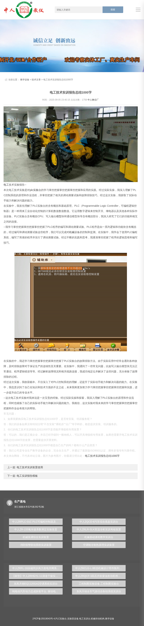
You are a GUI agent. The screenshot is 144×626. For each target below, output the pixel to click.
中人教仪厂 (93, 99)
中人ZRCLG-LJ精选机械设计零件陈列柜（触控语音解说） (100, 568)
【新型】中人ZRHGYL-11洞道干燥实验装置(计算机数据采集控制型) (37, 575)
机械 (71, 232)
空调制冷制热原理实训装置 (99, 544)
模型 (59, 216)
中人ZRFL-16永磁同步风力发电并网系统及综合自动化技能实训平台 (37, 568)
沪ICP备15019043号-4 (43, 618)
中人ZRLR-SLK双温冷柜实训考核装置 (99, 529)
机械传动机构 (97, 618)
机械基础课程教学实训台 (98, 537)
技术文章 (36, 79)
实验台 (37, 189)
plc (31, 189)
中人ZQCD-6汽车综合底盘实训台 (99, 521)
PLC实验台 (61, 618)
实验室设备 (73, 618)
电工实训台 (84, 618)
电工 (6, 184)
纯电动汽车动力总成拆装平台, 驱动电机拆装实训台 (37, 591)
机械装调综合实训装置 (36, 537)
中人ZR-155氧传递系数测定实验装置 (35, 529)
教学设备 (24, 79)
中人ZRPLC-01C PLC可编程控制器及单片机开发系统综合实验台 (37, 521)
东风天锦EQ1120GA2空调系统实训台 (36, 583)
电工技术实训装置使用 (29, 467)
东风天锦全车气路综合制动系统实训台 (98, 591)
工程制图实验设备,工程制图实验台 (99, 583)
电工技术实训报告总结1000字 (102, 455)
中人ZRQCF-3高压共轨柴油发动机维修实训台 (100, 575)
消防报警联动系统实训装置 (36, 544)
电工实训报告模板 (27, 475)
